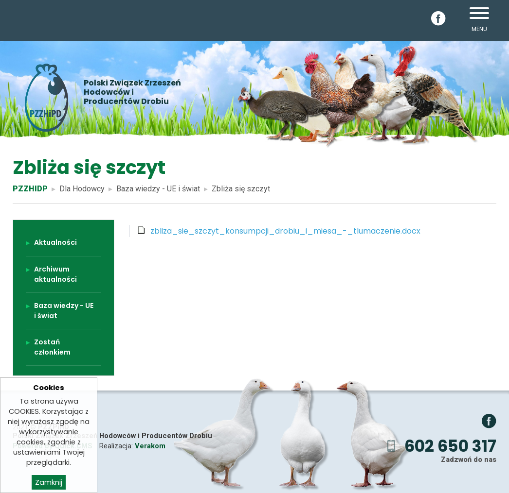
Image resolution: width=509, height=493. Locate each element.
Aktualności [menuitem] (55, 242)
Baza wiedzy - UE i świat (158, 188)
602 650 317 (450, 446)
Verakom (150, 446)
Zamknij (48, 485)
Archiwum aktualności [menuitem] (55, 274)
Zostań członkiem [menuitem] (52, 347)
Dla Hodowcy (82, 188)
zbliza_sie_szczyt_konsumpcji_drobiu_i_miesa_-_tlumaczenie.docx (285, 231)
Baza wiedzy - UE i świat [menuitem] (63, 311)
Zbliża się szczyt (241, 188)
